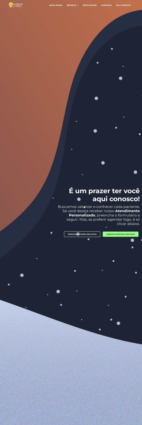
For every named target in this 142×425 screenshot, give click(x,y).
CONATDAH (106, 5)
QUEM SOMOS (55, 5)
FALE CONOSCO (123, 5)
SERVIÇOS (72, 5)
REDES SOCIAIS (90, 5)
